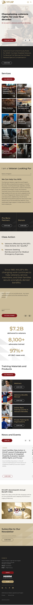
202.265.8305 (8, 565)
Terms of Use (11, 595)
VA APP (7, 581)
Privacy (3, 595)
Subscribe (7, 540)
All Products (8, 374)
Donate (8, 572)
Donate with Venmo (7, 577)
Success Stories (9, 315)
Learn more (7, 62)
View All (7, 440)
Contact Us (4, 558)
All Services (8, 79)
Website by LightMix (6, 599)
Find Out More (8, 40)
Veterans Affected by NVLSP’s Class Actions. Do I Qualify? (17, 245)
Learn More (19, 387)
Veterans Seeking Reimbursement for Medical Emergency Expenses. (17, 252)
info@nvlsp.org (8, 567)
